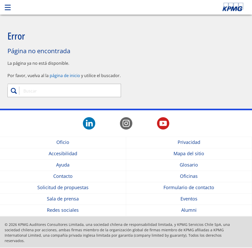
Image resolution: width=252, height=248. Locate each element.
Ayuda (62, 165)
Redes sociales (63, 210)
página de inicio (65, 75)
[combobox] (67, 91)
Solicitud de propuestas (63, 188)
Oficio (62, 142)
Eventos (188, 199)
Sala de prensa (63, 199)
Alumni (189, 210)
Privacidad (189, 142)
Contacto (63, 176)
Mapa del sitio (188, 154)
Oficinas (189, 176)
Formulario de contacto (188, 188)
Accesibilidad (63, 154)
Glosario (189, 165)
